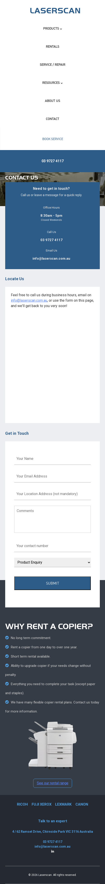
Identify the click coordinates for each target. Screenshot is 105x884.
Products (51, 28)
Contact (52, 119)
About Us (52, 101)
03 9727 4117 (53, 161)
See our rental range (52, 783)
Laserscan (45, 875)
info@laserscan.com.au (51, 258)
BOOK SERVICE (52, 139)
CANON (81, 804)
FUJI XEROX (41, 804)
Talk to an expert (52, 821)
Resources (51, 83)
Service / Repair (52, 64)
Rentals (52, 46)
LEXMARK (63, 804)
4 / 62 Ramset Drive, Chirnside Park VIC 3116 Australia (52, 831)
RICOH (22, 804)
